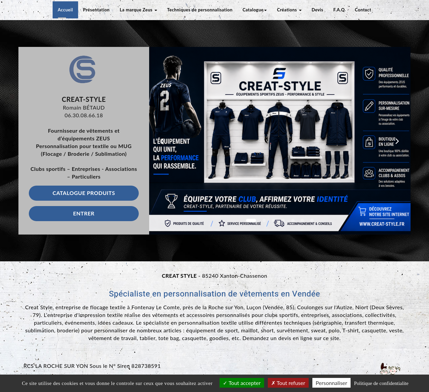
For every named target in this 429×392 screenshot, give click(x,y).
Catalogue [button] (255, 9)
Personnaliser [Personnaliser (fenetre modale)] (331, 383)
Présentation (96, 9)
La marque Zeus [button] (138, 9)
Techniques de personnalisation (200, 9)
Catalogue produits (84, 193)
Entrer (84, 213)
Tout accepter (241, 383)
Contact (363, 9)
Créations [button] (289, 9)
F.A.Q (339, 9)
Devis (317, 9)
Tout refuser (288, 383)
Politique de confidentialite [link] (381, 383)
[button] (162, 141)
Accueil (65, 9)
